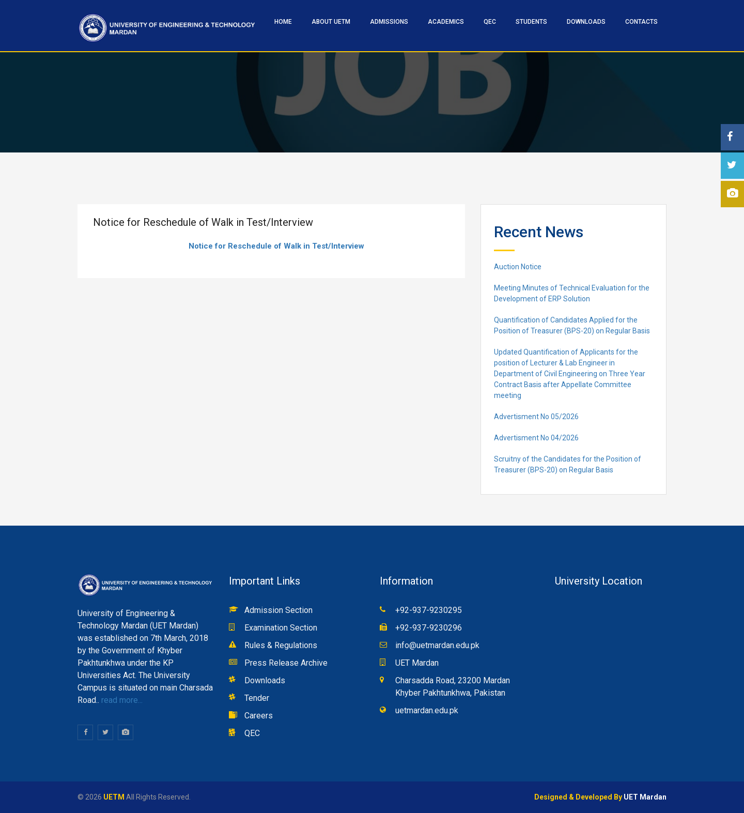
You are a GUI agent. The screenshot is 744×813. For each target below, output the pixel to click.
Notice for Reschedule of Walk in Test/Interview (276, 246)
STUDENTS (531, 21)
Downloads (586, 21)
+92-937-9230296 (428, 628)
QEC (490, 21)
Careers (258, 715)
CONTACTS (641, 21)
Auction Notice (517, 267)
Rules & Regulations (280, 645)
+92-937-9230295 (428, 610)
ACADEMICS (446, 21)
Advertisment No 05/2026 (536, 416)
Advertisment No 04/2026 (536, 438)
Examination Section (280, 628)
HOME (283, 21)
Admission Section (278, 610)
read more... (121, 700)
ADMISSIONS (389, 21)
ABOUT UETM (331, 21)
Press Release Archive (286, 663)
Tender (256, 698)
